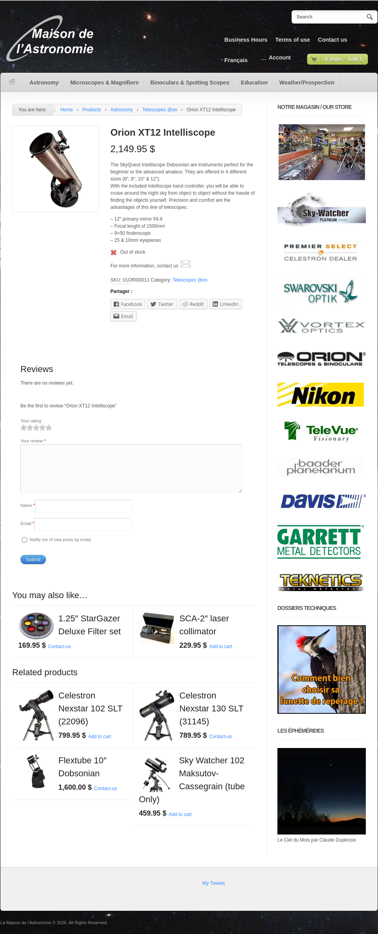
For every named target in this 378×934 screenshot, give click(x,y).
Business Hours (246, 40)
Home (67, 109)
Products (92, 109)
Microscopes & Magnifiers (102, 85)
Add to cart (220, 656)
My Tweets (213, 883)
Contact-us (59, 656)
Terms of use (292, 40)
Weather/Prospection (304, 85)
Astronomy (42, 85)
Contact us (332, 40)
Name (27, 514)
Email (27, 533)
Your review (33, 440)
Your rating (30, 420)
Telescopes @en (159, 109)
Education (252, 85)
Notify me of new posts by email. (60, 549)
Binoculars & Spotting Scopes (187, 85)
